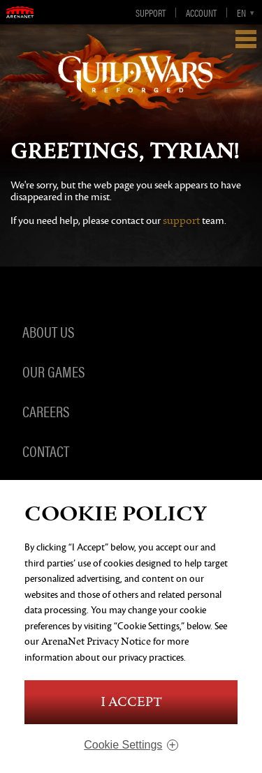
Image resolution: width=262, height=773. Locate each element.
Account (201, 13)
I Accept (131, 702)
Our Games (53, 370)
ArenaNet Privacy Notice (96, 641)
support (181, 220)
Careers (45, 410)
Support (151, 13)
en (241, 13)
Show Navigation (246, 39)
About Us (48, 330)
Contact (45, 450)
